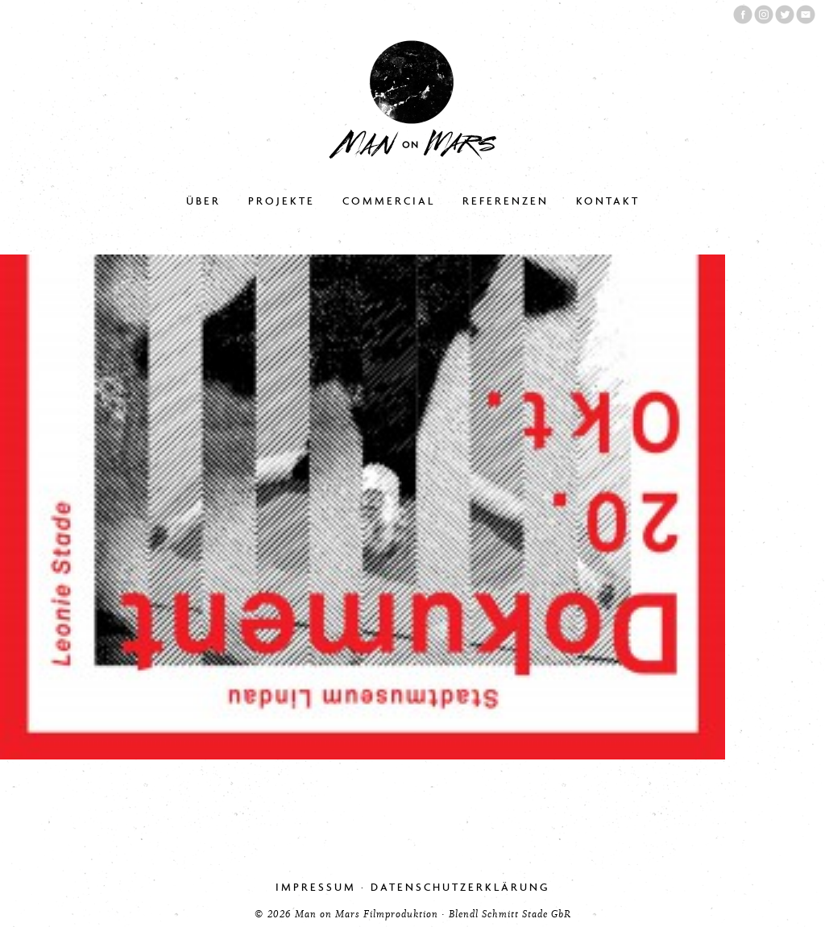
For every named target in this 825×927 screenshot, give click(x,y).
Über (203, 201)
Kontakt (608, 201)
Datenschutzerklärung (460, 887)
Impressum (316, 887)
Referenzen (505, 201)
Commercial (388, 201)
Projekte (281, 201)
